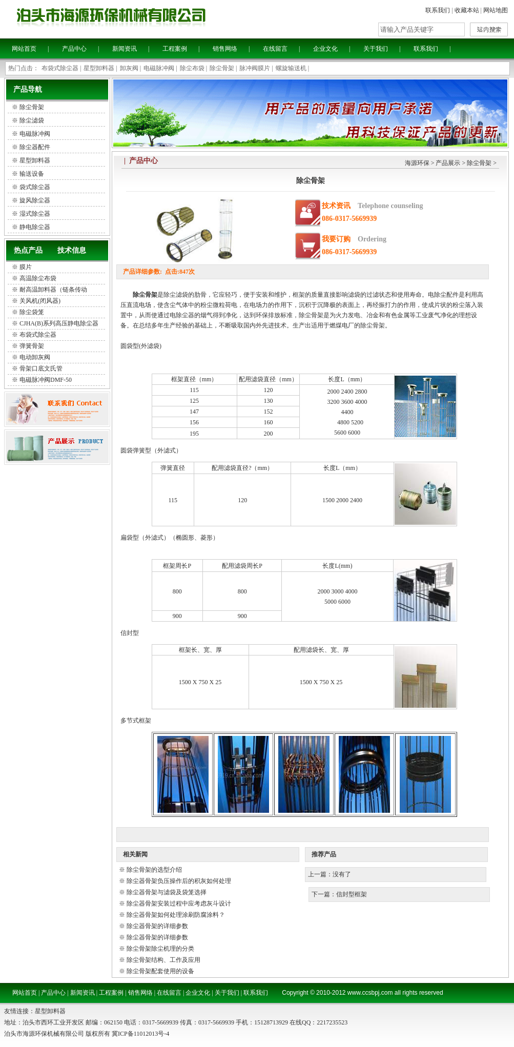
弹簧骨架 (31, 346)
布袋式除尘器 (60, 68)
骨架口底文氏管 (41, 368)
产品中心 (74, 48)
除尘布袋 (192, 68)
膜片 (25, 267)
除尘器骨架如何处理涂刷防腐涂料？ (176, 914)
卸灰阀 (129, 68)
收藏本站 (467, 10)
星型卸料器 (99, 68)
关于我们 (375, 48)
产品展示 (448, 163)
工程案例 (174, 48)
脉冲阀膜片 (254, 68)
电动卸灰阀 (34, 357)
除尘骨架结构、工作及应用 (163, 959)
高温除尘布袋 (37, 278)
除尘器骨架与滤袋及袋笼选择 (167, 892)
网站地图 (495, 10)
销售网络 (225, 48)
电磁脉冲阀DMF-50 (45, 379)
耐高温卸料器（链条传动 (53, 289)
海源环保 (417, 163)
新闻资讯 (124, 48)
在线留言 (275, 48)
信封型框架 (351, 894)
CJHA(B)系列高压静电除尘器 (58, 323)
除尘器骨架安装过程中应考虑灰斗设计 (179, 903)
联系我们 (437, 10)
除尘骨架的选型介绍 (154, 869)
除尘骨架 (222, 68)
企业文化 (325, 48)
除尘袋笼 (31, 312)
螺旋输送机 (291, 68)
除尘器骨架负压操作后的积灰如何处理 (179, 881)
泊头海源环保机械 (138, 18)
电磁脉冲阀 (158, 68)
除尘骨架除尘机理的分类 (160, 948)
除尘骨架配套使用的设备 (160, 971)
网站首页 (24, 48)
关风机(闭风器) (39, 300)
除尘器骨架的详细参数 (157, 926)
